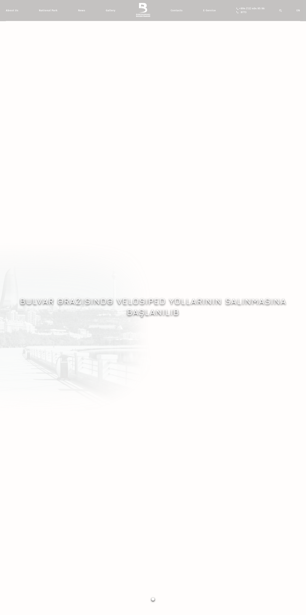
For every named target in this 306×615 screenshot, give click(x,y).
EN (298, 10)
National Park (48, 10)
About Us (12, 10)
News (81, 10)
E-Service (209, 10)
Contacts (177, 10)
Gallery (111, 10)
